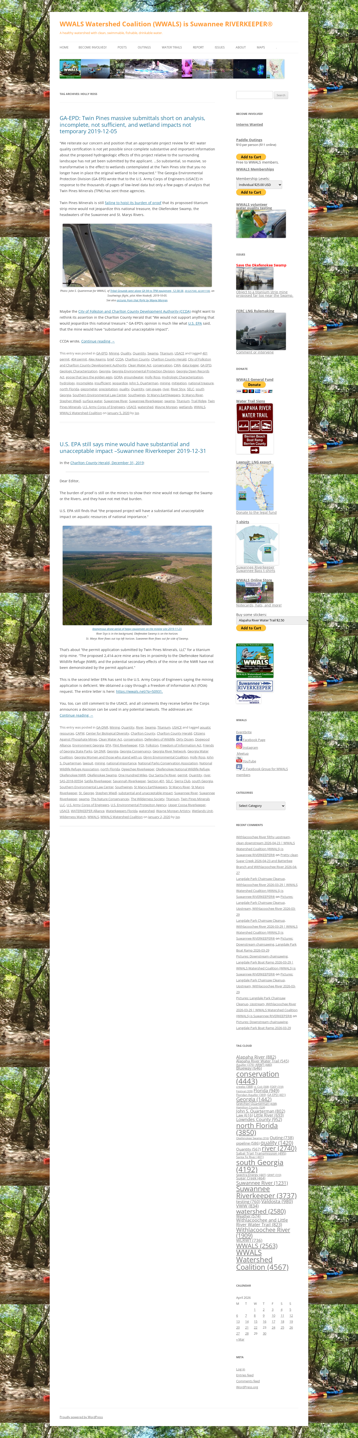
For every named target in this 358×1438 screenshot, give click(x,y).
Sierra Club (182, 781)
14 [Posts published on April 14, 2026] (247, 1321)
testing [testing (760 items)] (248, 1201)
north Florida (69, 389)
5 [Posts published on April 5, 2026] (290, 1309)
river (166, 389)
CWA (177, 365)
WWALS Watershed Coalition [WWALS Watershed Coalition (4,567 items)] (262, 1259)
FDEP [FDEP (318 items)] (276, 1087)
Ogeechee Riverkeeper (137, 769)
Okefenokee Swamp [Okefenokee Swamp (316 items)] (252, 1138)
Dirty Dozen (185, 739)
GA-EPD (101, 353)
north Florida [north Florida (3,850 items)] (257, 1129)
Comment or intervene (261, 350)
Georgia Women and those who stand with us (108, 757)
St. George (86, 793)
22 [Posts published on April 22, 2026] (255, 1327)
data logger (190, 365)
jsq (137, 413)
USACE (179, 353)
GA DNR (99, 751)
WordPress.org (247, 1387)
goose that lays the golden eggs (89, 377)
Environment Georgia (88, 745)
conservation (162, 365)
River (139, 727)
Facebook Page (250, 740)
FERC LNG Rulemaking (255, 310)
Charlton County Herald (168, 359)
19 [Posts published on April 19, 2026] (291, 1321)
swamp (169, 401)
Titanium (166, 353)
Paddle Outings (249, 139)
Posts (122, 47)
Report (198, 47)
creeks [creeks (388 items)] (244, 1087)
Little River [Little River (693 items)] (269, 1115)
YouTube (246, 761)
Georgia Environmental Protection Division (143, 371)
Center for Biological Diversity (107, 733)
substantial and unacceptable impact (145, 793)
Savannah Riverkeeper (129, 781)
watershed (145, 407)
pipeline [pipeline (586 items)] (248, 1143)
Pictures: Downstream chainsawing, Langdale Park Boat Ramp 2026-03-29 (266, 944)
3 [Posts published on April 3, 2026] (272, 1309)
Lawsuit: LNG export (253, 462)
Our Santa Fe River (162, 775)
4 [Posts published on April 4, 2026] (281, 1309)
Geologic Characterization (78, 371)
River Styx (178, 389)
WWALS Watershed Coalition (81, 413)
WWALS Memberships (255, 169)
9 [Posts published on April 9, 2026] (264, 1315)
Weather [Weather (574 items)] (248, 1216)
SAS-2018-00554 (71, 781)
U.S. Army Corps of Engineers (104, 407)
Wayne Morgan (166, 407)
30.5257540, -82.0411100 (197, 291)
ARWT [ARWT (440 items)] (263, 1064)
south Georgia (202, 781)
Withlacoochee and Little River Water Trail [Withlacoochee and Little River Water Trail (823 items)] (262, 1222)
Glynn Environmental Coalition (165, 757)
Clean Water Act (139, 365)
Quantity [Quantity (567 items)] (248, 1149)
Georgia (104, 371)
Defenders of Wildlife (159, 739)
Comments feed (248, 1381)
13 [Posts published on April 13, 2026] (238, 1321)
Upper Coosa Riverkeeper (187, 805)
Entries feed (245, 1375)
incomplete (84, 383)
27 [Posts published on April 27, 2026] (238, 1333)
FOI (141, 745)
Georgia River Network (169, 751)
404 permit (79, 359)
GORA (118, 377)
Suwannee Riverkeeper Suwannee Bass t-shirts (257, 567)
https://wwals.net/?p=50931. (139, 691)
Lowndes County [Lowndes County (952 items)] (259, 1119)
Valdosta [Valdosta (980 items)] (277, 1201)
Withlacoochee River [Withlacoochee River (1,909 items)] (263, 1232)
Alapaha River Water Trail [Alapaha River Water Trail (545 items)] (262, 1060)
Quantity (139, 353)
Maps (261, 47)
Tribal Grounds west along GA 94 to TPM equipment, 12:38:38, (147, 291)
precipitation (108, 389)
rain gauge (153, 389)
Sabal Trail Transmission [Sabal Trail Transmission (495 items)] (261, 1153)
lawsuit (88, 763)
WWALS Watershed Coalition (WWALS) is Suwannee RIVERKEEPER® (166, 23)
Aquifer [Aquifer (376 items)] (245, 1065)
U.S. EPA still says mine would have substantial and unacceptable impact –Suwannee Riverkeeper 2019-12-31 (133, 447)
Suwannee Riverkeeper (146, 401)
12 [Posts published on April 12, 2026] (291, 1315)
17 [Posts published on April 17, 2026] (273, 1321)
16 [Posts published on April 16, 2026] (264, 1321)
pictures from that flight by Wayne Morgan (142, 300)
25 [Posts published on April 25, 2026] (282, 1327)
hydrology (67, 383)
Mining (114, 353)
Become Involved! (93, 47)
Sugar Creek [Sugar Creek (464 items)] (250, 1178)
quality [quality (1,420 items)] (277, 1142)
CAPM (80, 733)
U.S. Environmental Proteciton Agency (139, 805)
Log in (240, 1369)
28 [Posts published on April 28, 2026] (247, 1333)
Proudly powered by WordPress (81, 1417)
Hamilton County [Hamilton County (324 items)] (250, 1107)
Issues (220, 47)
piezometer (89, 389)
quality (124, 389)
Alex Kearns (97, 359)
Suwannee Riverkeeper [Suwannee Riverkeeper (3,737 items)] (266, 1192)
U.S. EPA (195, 323)
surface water (92, 401)
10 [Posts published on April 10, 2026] (273, 1315)
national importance (121, 763)
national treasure (201, 383)
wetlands (185, 407)
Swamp (152, 353)
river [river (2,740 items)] (279, 1148)
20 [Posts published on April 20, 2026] (238, 1327)
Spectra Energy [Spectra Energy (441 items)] (251, 1175)
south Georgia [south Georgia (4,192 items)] (259, 1165)
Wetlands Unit (202, 811)
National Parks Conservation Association (168, 763)
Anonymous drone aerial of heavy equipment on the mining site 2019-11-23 (136, 629)
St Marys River (192, 395)
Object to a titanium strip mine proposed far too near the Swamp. (264, 292)
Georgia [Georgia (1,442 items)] (253, 1099)
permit (182, 775)
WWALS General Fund (254, 379)
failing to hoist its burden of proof (133, 202)
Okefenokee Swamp (102, 775)
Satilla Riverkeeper (97, 781)
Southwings (136, 395)
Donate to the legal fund (256, 511)
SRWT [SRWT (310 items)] (274, 1175)
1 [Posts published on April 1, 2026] (255, 1309)
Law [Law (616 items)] (244, 1115)
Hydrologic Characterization (182, 377)
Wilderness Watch (73, 817)
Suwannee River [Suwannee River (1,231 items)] (262, 1182)
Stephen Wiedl (70, 401)
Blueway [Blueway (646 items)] (249, 1068)
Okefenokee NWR (73, 775)
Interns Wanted (249, 124)
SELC (190, 389)
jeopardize (120, 383)
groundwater (133, 377)
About (241, 47)
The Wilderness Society (148, 799)
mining (165, 383)
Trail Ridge (198, 401)
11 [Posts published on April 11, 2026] (282, 1315)
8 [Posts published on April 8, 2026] (255, 1315)
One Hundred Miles (132, 775)
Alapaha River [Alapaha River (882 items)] (256, 1057)
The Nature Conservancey (110, 799)
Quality (126, 353)
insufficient (102, 383)
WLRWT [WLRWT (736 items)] (249, 1240)
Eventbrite (244, 732)
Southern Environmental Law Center (100, 395)
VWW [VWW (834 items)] (247, 1206)
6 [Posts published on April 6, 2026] (237, 1315)
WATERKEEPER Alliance (87, 811)
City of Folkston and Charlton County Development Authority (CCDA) (134, 311)
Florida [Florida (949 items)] (266, 1090)
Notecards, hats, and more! (259, 603)
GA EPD (205, 365)
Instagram (247, 747)
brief (110, 359)
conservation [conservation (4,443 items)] (257, 1077)
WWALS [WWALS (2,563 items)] (256, 1245)
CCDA (119, 359)
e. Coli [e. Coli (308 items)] (261, 1087)
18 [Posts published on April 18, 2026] (282, 1321)
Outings (144, 47)
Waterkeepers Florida (121, 811)
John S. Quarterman (143, 383)
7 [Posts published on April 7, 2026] (246, 1315)
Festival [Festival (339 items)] (244, 1091)
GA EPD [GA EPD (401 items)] (276, 1095)
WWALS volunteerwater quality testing (254, 206)
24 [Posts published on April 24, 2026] (273, 1327)
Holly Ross (152, 377)
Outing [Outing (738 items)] (282, 1137)
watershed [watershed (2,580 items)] (261, 1211)
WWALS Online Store (254, 580)
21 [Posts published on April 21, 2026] (247, 1327)
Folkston (152, 745)
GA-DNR (102, 727)
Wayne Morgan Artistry (173, 811)
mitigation (179, 383)
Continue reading (98, 341)
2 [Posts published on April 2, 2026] (264, 1309)
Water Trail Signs (250, 401)
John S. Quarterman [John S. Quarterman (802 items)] (260, 1111)
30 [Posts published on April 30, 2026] (264, 1333)
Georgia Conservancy (135, 751)
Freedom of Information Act (180, 745)
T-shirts (242, 522)
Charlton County (137, 359)
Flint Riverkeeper (125, 745)
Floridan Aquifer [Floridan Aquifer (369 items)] (251, 1095)
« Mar (240, 1339)
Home (64, 47)
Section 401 (155, 781)
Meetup (242, 753)
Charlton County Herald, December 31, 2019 (107, 462)
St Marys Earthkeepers (163, 395)
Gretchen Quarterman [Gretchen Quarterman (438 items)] (256, 1103)
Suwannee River (116, 401)
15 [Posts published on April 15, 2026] (255, 1321)
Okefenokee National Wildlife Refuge (183, 769)
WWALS (199, 407)
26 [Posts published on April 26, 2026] (291, 1327)
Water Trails (172, 47)
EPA (108, 745)
